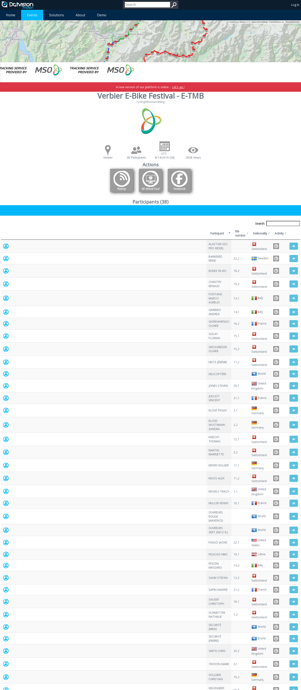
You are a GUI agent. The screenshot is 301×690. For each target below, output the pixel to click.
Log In (295, 5)
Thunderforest (292, 22)
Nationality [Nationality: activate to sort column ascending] (178, 231)
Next (294, 652)
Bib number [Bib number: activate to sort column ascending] (128, 231)
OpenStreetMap (259, 22)
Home (10, 15)
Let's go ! (178, 87)
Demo (101, 15)
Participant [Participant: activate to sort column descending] (33, 231)
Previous (270, 652)
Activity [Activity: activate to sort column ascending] (244, 231)
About (80, 15)
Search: (277, 223)
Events (32, 15)
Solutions (56, 15)
